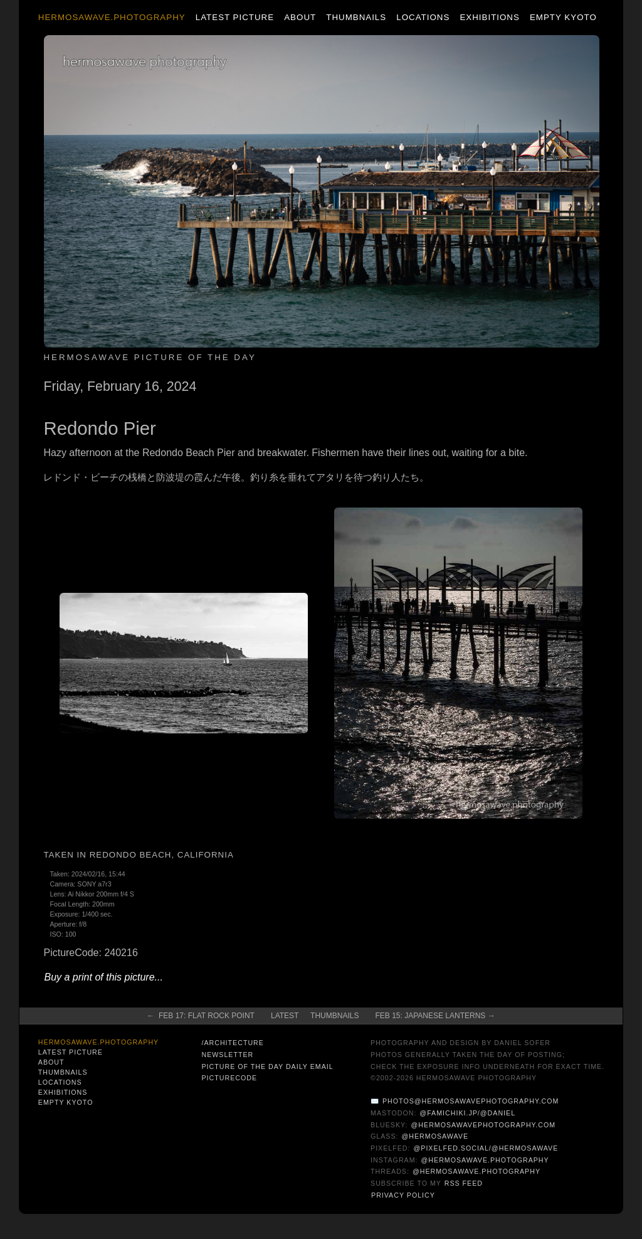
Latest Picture (235, 17)
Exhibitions (489, 17)
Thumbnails (356, 17)
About (300, 17)
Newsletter (227, 1054)
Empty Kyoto (563, 17)
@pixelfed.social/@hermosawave (485, 1148)
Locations (423, 17)
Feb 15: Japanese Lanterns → (435, 1015)
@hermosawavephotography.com (483, 1125)
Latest (284, 1015)
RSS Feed (464, 1183)
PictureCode (229, 1078)
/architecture (232, 1042)
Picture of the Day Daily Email (267, 1066)
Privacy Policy (403, 1195)
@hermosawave (435, 1136)
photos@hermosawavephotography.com (470, 1101)
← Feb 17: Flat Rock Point (201, 1015)
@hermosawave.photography (485, 1160)
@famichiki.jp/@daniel (467, 1113)
